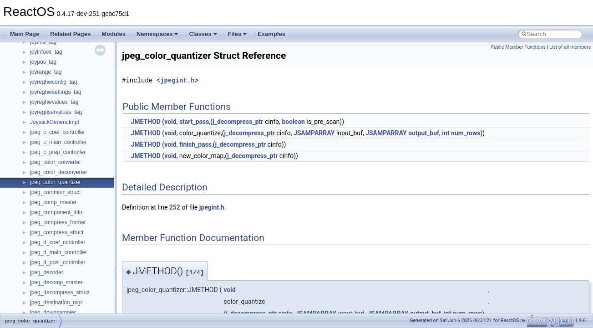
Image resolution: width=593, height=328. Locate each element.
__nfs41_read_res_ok (56, 121)
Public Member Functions (518, 47)
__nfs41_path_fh (50, 60)
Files (237, 34)
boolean (293, 121)
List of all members (570, 47)
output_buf (423, 133)
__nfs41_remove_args (57, 201)
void (170, 121)
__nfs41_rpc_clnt (50, 261)
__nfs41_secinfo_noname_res (66, 301)
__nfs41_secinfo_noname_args (68, 291)
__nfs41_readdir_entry (57, 151)
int (445, 133)
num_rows (465, 133)
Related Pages (70, 34)
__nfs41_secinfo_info (55, 281)
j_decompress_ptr (238, 121)
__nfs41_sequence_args (60, 311)
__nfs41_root (46, 251)
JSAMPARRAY (314, 133)
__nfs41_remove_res (55, 211)
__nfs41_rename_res (55, 231)
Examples (271, 34)
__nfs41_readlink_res (56, 181)
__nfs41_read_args (53, 100)
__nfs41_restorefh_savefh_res (67, 241)
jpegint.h (177, 80)
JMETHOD (145, 121)
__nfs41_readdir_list (54, 161)
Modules (113, 34)
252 (174, 207)
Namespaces (157, 34)
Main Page (24, 34)
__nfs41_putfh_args (54, 70)
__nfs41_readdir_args (56, 131)
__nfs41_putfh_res (52, 80)
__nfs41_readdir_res (55, 171)
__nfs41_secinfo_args (56, 271)
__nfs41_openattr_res (56, 50)
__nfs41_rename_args (57, 221)
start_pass (194, 121)
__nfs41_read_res (52, 111)
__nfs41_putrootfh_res (57, 90)
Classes (203, 34)
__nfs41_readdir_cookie (59, 141)
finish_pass (195, 144)
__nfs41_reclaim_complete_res (68, 191)
